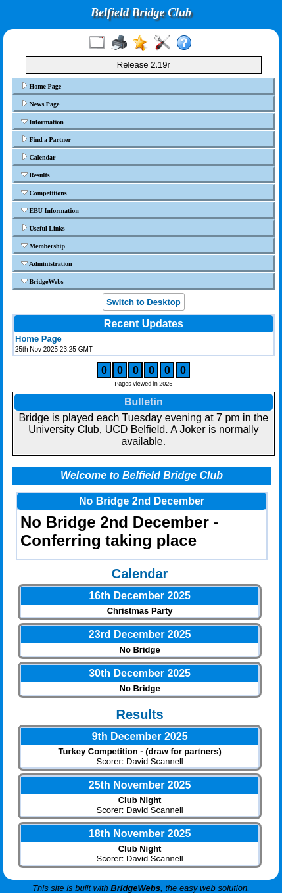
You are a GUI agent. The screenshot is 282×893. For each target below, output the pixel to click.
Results (35, 175)
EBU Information (50, 210)
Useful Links (43, 228)
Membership (43, 246)
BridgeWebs (42, 281)
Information (42, 122)
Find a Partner (46, 139)
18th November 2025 (140, 833)
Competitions (44, 192)
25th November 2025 (140, 784)
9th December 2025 (140, 736)
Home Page (41, 86)
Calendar (38, 157)
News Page (40, 104)
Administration (46, 263)
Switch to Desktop (143, 302)
